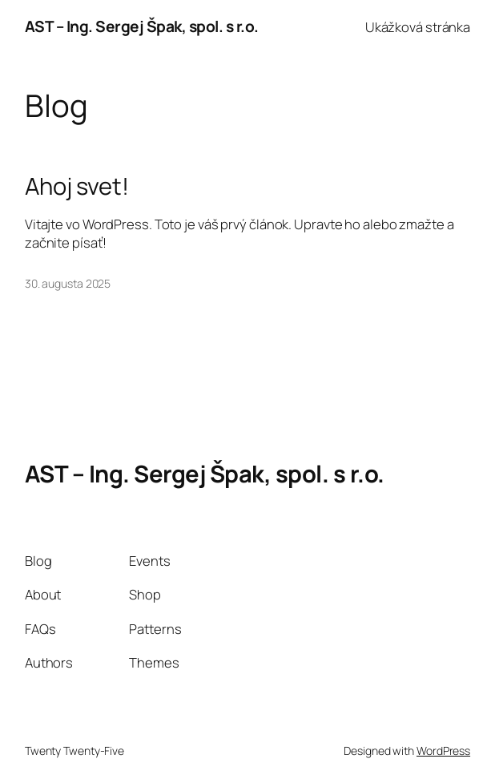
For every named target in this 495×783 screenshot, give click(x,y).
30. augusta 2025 (68, 283)
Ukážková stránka (417, 27)
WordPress (443, 750)
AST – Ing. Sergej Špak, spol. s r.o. (142, 26)
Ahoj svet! (77, 186)
